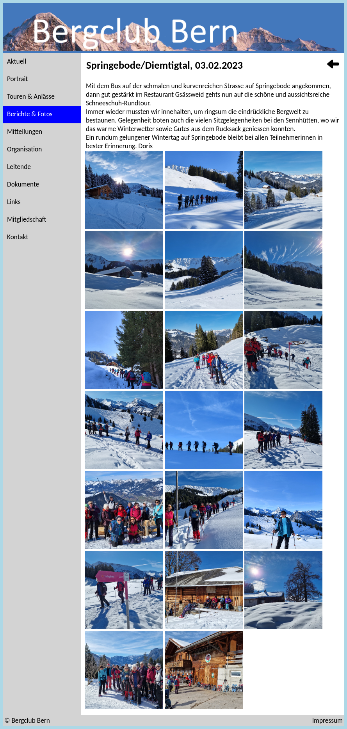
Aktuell (16, 61)
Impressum (327, 720)
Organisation (24, 149)
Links (14, 201)
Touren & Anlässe (31, 96)
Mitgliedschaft (26, 219)
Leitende (19, 166)
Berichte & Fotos (30, 114)
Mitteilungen (24, 131)
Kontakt (17, 237)
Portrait (17, 79)
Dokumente (23, 184)
